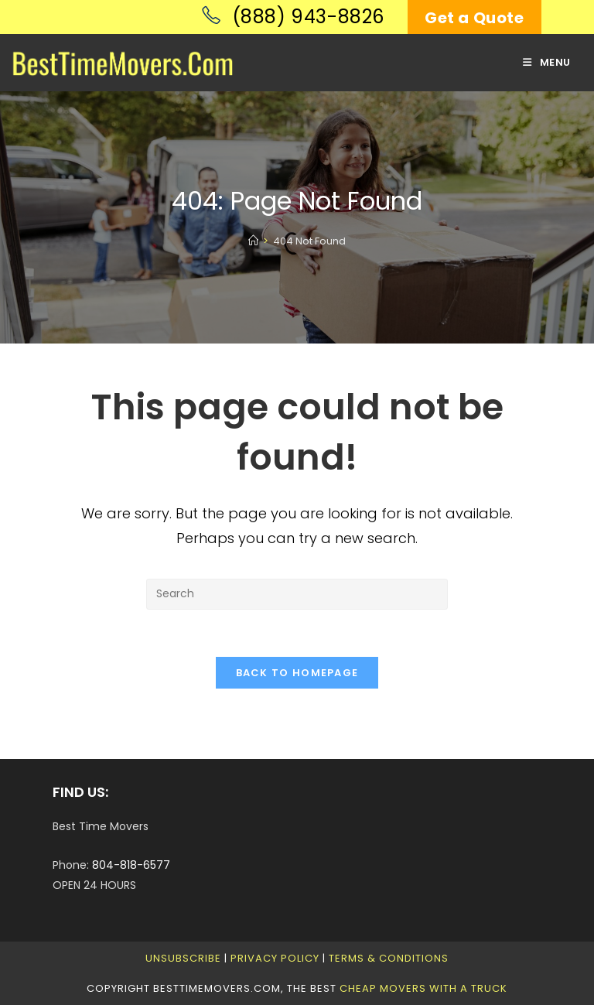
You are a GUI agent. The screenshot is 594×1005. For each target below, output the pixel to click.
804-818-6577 (131, 865)
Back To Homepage (297, 672)
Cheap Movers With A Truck (423, 988)
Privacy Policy (274, 958)
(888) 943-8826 (293, 16)
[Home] (253, 241)
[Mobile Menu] (547, 62)
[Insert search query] (297, 594)
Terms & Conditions (389, 958)
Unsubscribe (183, 958)
